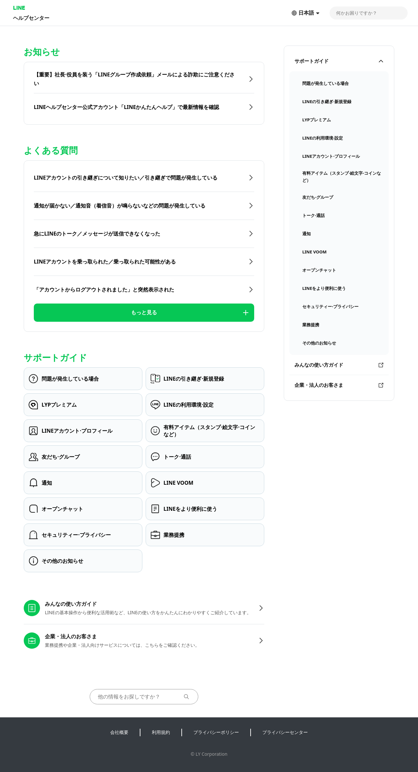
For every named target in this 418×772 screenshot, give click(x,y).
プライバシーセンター (285, 732)
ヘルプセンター (31, 17)
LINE (19, 7)
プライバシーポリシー (216, 732)
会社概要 (119, 732)
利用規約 (161, 732)
